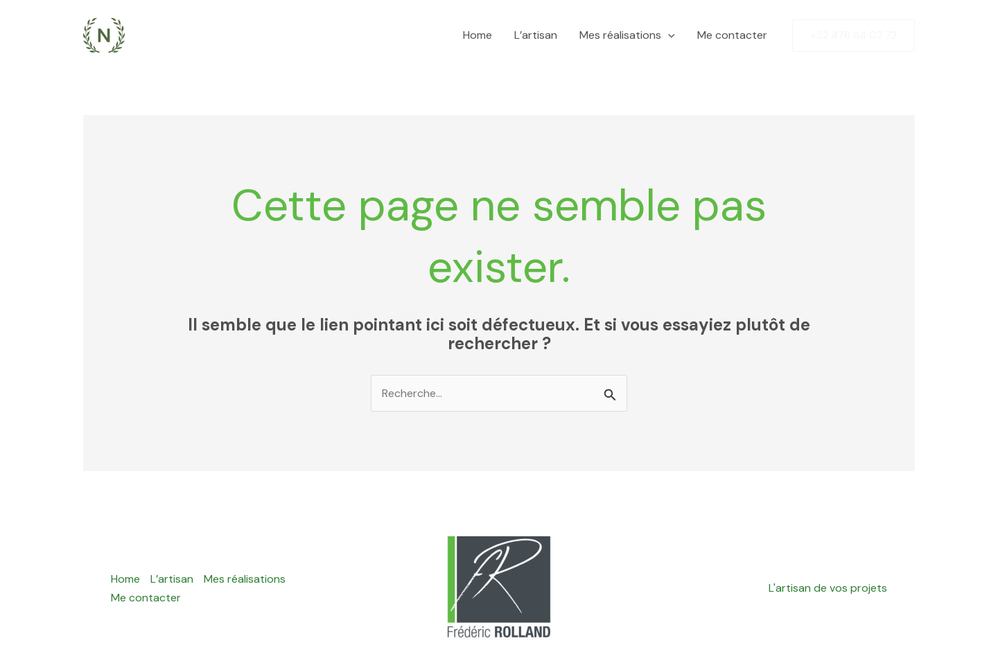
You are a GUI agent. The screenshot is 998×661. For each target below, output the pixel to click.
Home (477, 35)
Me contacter (732, 35)
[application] (668, 35)
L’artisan (535, 35)
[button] (853, 35)
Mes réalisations (627, 35)
